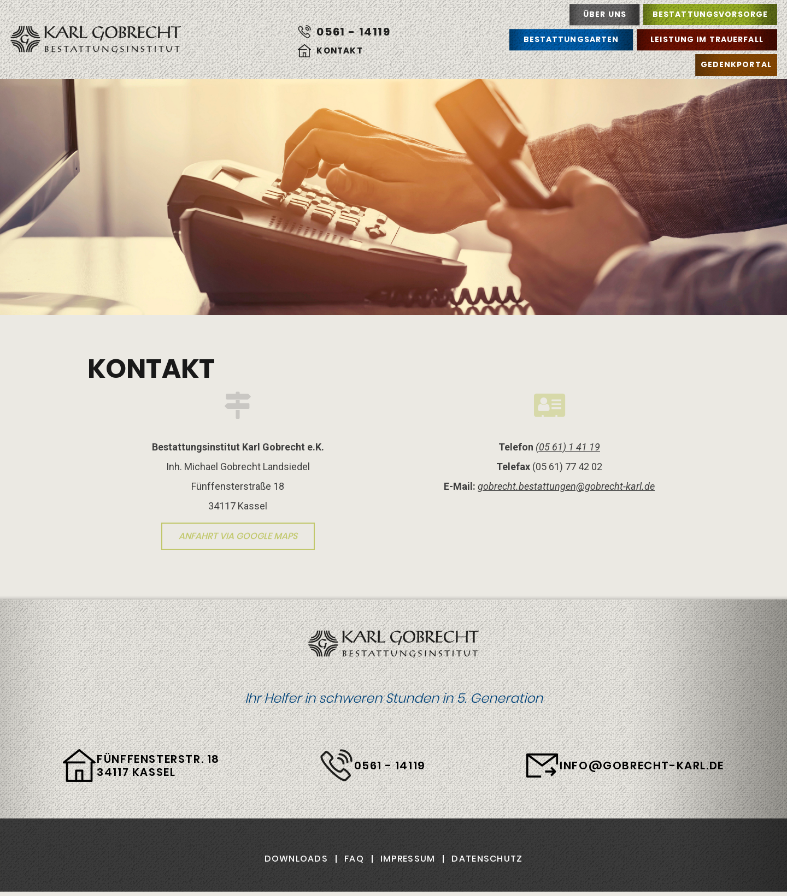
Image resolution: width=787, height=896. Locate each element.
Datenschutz (486, 859)
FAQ (354, 859)
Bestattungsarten (571, 39)
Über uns (604, 14)
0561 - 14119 (353, 31)
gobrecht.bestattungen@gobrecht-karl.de (566, 486)
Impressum (408, 859)
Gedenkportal (736, 64)
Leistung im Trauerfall (706, 39)
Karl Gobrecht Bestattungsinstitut (95, 39)
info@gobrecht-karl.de (642, 765)
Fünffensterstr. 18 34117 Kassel (158, 765)
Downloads (296, 859)
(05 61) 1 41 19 (568, 447)
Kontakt (339, 50)
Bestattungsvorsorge (710, 14)
